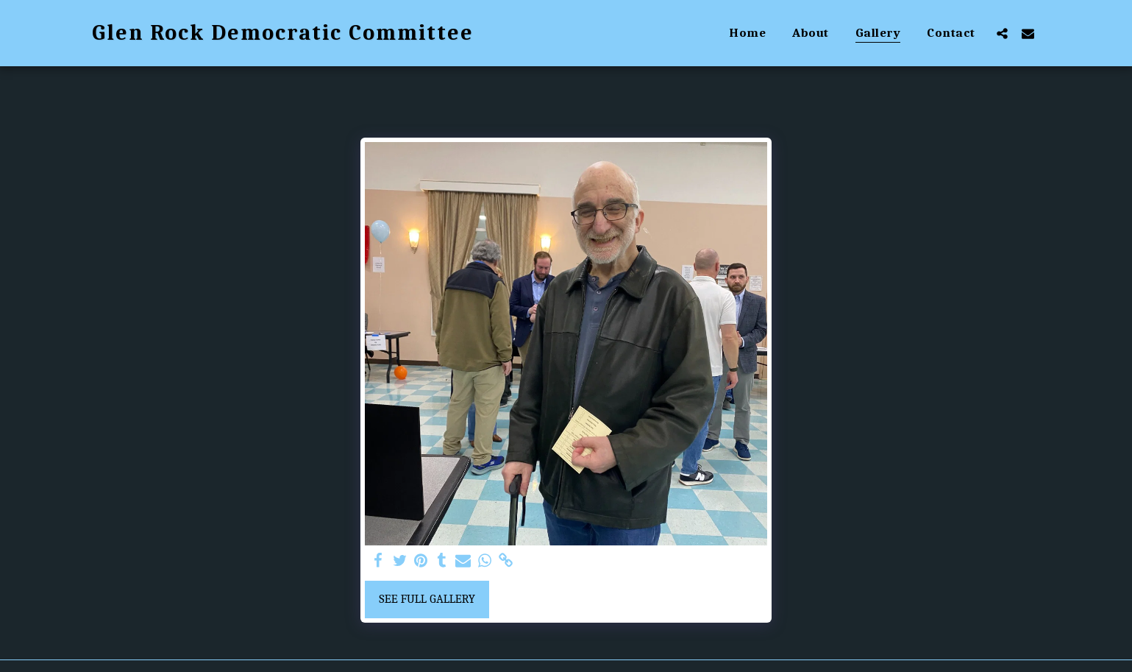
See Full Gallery (427, 599)
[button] (1002, 33)
